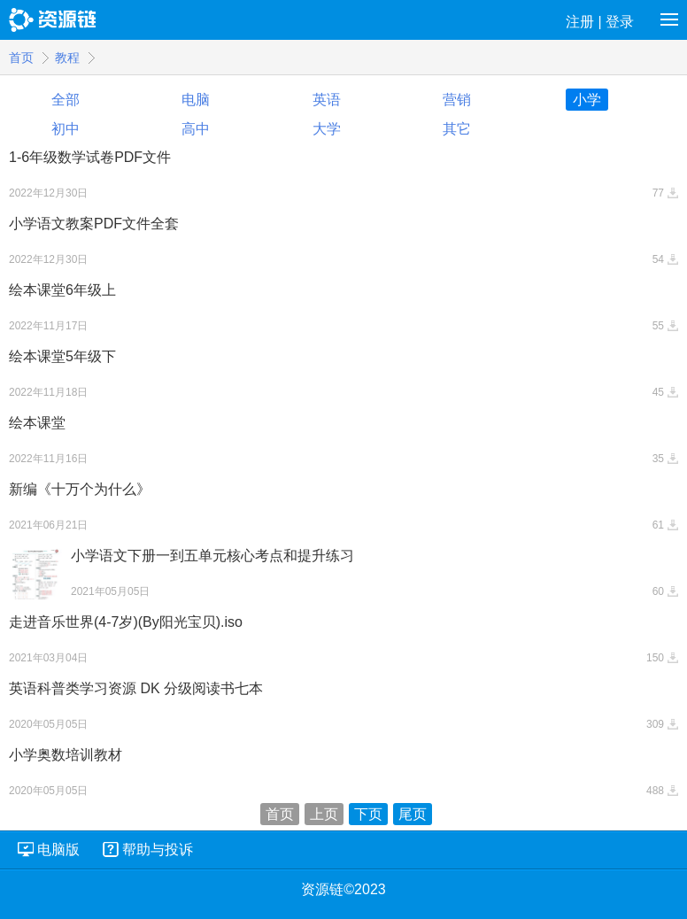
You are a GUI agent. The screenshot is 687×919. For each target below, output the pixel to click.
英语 (327, 99)
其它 (457, 128)
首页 (21, 57)
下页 (368, 814)
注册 (580, 21)
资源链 (53, 20)
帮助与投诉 (157, 849)
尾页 (412, 814)
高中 (195, 128)
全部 (65, 99)
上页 (324, 814)
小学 (587, 99)
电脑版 (58, 849)
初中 (65, 128)
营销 (457, 99)
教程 (67, 57)
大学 (327, 128)
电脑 (195, 99)
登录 (620, 21)
